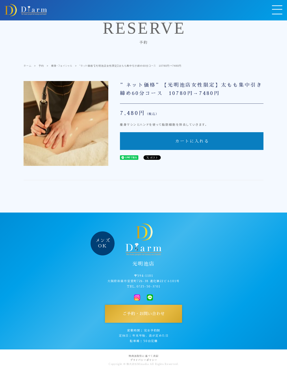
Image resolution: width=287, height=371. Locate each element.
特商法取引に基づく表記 (144, 356)
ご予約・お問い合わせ (143, 314)
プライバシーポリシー (143, 360)
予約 (41, 65)
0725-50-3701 (149, 286)
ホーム (27, 65)
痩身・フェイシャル (61, 65)
